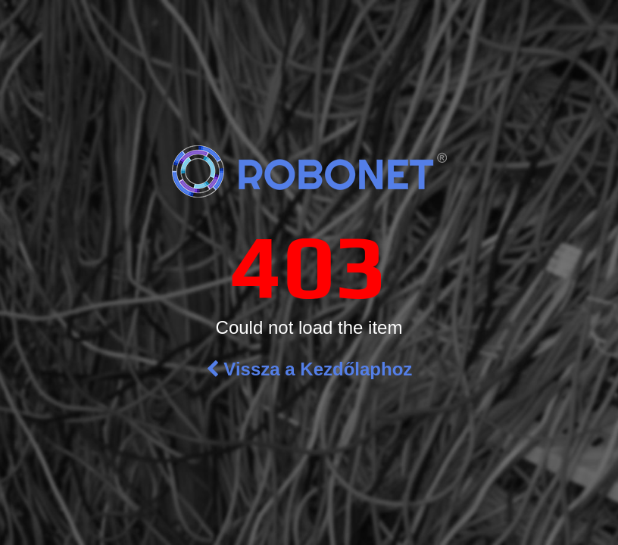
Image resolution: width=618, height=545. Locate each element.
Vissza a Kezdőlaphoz (309, 369)
